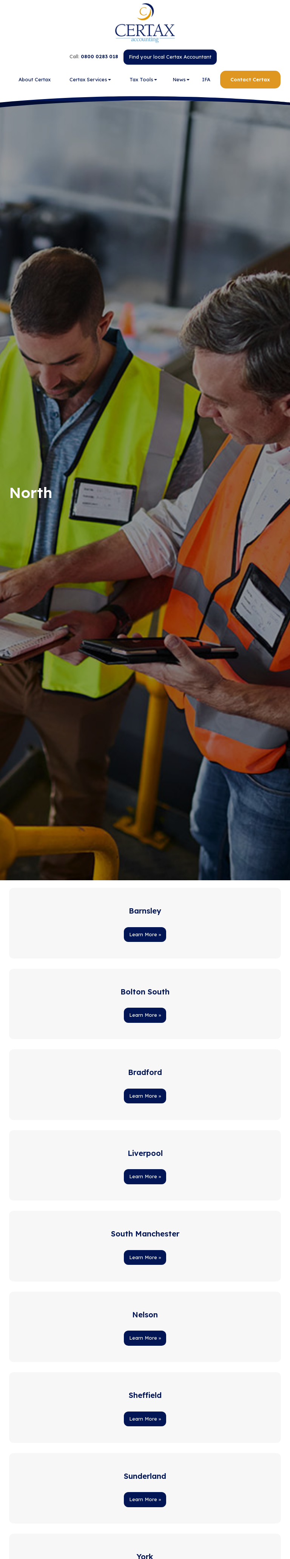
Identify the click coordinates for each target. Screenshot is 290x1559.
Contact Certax (250, 79)
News (181, 79)
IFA (206, 79)
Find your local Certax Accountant (170, 57)
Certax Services (90, 79)
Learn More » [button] (145, 934)
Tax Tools (143, 79)
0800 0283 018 (99, 56)
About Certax (35, 79)
